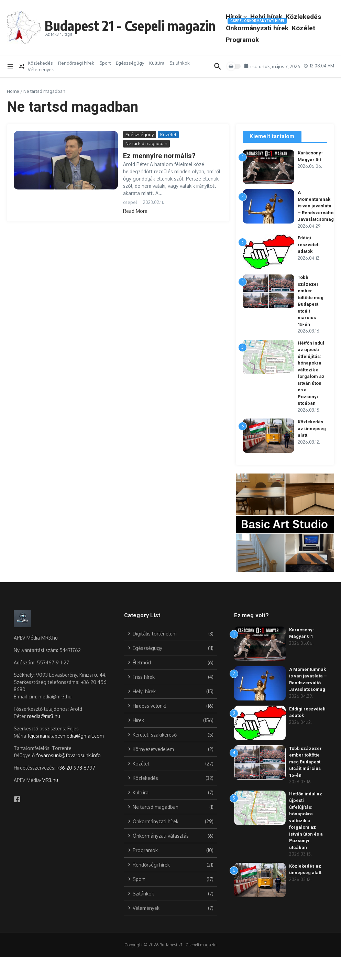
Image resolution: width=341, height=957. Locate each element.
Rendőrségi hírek (76, 63)
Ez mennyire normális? (159, 156)
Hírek (236, 17)
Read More (135, 211)
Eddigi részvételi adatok (309, 244)
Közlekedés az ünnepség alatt (312, 428)
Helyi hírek (266, 17)
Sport (105, 63)
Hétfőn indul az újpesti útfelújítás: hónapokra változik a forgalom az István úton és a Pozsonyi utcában (306, 820)
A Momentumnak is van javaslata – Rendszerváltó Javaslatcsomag (316, 206)
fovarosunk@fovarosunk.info (68, 755)
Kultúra (156, 63)
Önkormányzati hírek (257, 27)
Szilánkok (179, 63)
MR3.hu (50, 780)
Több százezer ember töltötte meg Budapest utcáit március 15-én (305, 762)
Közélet (303, 28)
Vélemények (41, 69)
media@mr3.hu (43, 716)
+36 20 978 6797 (76, 768)
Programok (242, 40)
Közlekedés (303, 17)
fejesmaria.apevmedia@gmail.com (66, 736)
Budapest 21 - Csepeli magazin (130, 25)
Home (13, 91)
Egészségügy (130, 63)
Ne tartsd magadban (146, 143)
